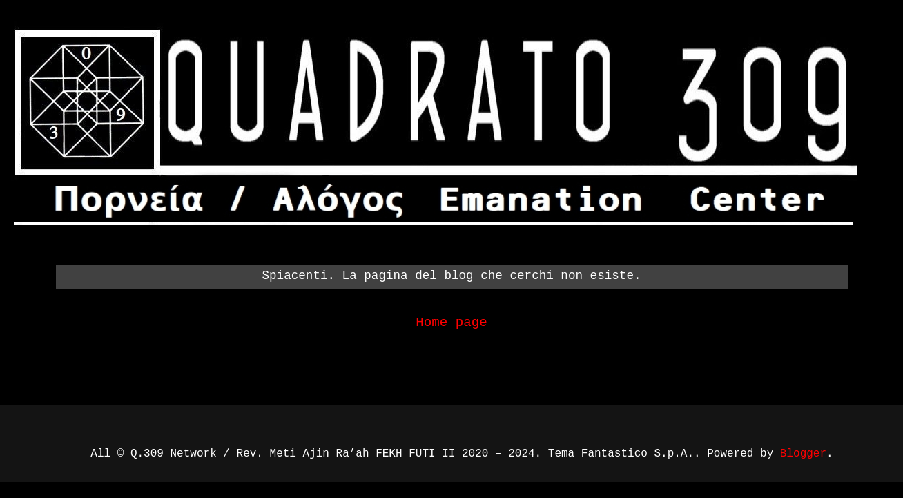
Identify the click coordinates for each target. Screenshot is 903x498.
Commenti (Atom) (494, 364)
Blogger (803, 454)
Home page (451, 322)
